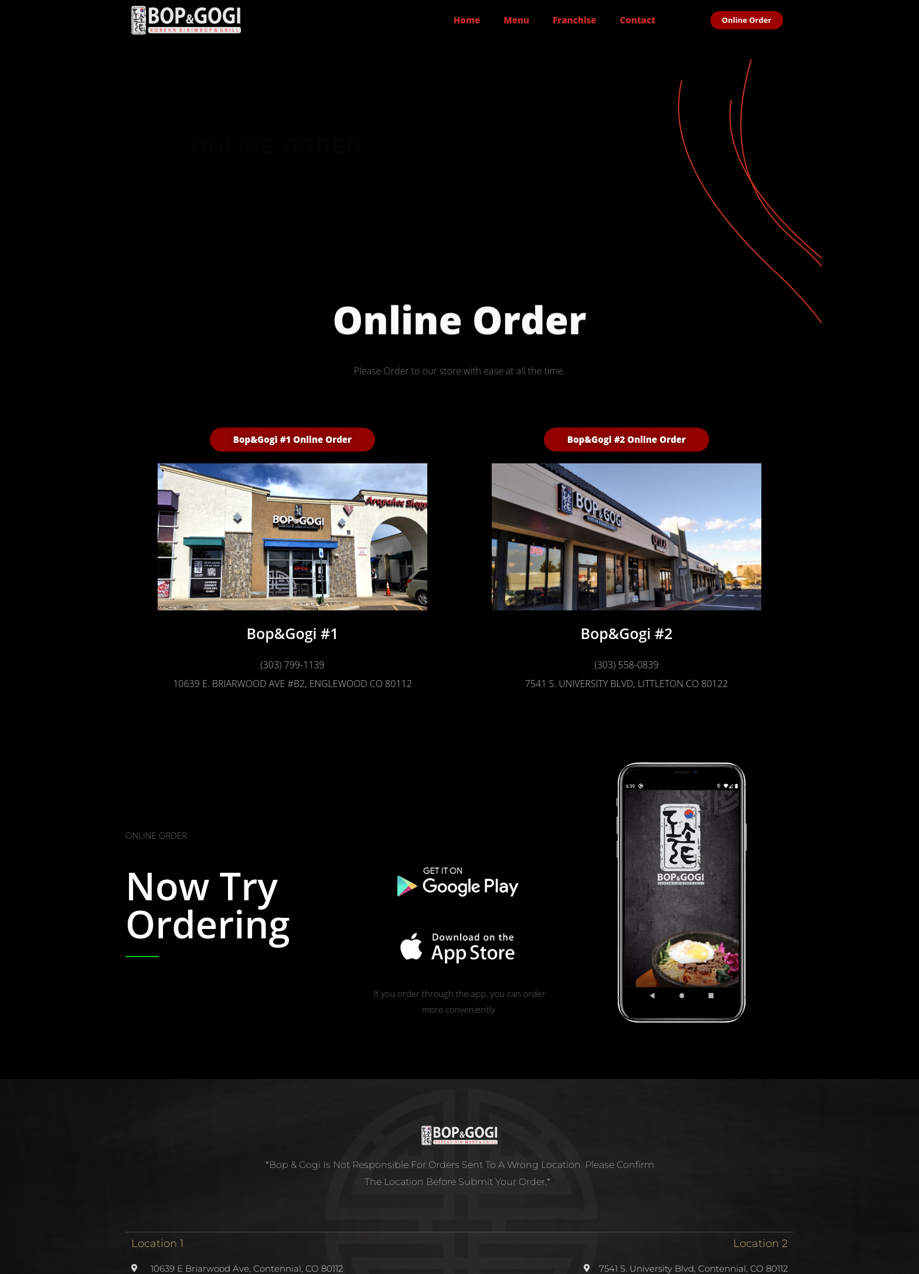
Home (467, 20)
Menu (516, 20)
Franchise (575, 20)
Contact (638, 20)
